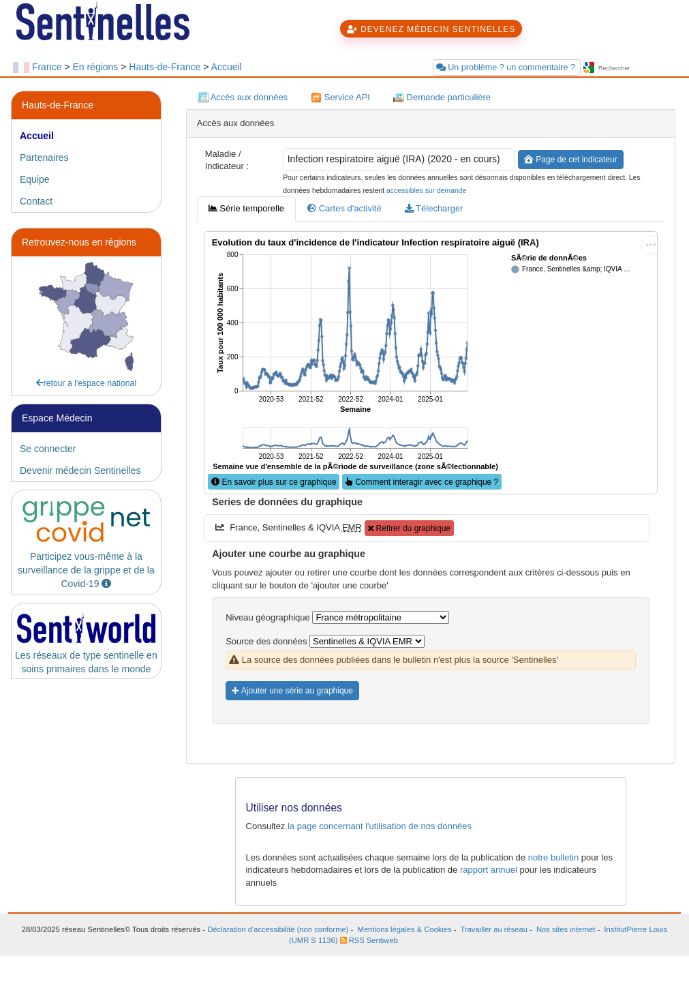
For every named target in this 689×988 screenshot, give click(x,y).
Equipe (35, 179)
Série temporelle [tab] (246, 208)
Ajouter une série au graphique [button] (292, 690)
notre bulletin (553, 857)
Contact (36, 201)
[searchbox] (636, 68)
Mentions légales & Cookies (405, 929)
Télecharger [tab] (434, 208)
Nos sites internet (565, 929)
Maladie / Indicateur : (227, 160)
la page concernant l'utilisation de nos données (380, 826)
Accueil (226, 66)
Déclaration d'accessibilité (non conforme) (277, 929)
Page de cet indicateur (570, 159)
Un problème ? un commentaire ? (507, 67)
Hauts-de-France (164, 66)
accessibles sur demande (426, 190)
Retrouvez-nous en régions (79, 242)
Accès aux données (243, 98)
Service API (340, 98)
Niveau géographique (268, 617)
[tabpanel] (430, 487)
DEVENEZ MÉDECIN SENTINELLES (431, 29)
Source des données (266, 641)
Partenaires (44, 157)
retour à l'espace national (86, 383)
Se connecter (48, 448)
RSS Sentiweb (369, 940)
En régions (95, 66)
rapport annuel (488, 870)
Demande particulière (442, 98)
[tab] (86, 136)
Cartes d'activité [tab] (344, 208)
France (47, 66)
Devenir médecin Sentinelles (80, 470)
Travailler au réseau (494, 929)
